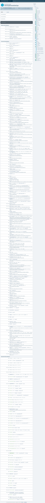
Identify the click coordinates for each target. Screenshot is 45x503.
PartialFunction (18, 376)
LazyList (38, 23)
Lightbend (25, 502)
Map (18, 145)
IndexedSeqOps (39, 20)
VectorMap (38, 59)
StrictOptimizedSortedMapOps (39, 51)
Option (19, 121)
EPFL (22, 502)
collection (7, 4)
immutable (9, 4)
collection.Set (15, 45)
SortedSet (38, 44)
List (37, 26)
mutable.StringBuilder (17, 59)
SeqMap (37, 38)
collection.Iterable (17, 38)
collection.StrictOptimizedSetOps (9, 8)
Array (19, 91)
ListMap (38, 27)
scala (5, 4)
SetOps (37, 41)
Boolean (16, 68)
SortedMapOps (38, 43)
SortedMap (38, 42)
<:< (18, 314)
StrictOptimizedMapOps (40, 47)
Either (21, 216)
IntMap (37, 21)
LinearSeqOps (38, 25)
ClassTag (21, 305)
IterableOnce (15, 50)
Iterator (14, 36)
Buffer (17, 307)
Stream (37, 46)
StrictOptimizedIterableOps (25, 8)
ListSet (38, 28)
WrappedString (39, 60)
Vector (37, 57)
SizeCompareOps (14, 259)
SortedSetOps (38, 45)
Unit (21, 381)
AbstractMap (38, 10)
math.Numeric (22, 220)
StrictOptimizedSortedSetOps (39, 53)
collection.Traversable (19, 492)
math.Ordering (21, 183)
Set (15, 319)
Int (24, 91)
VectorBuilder (39, 58)
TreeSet (38, 56)
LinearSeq (38, 24)
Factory (16, 302)
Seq (12, 480)
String (26, 64)
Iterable (38, 22)
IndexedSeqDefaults (39, 19)
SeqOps (37, 39)
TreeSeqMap (38, 55)
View (12, 339)
